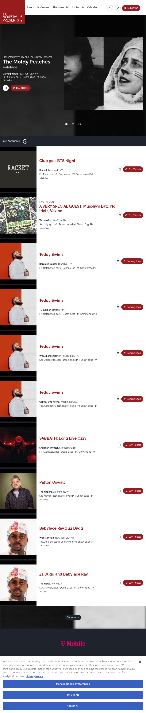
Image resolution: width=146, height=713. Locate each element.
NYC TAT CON (46, 202)
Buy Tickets (22, 88)
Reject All (73, 695)
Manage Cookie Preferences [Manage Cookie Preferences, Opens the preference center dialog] (73, 683)
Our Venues (43, 7)
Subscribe (133, 8)
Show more (73, 617)
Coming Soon (134, 261)
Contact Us (78, 7)
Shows (30, 7)
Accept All (73, 705)
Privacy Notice (34, 676)
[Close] (140, 662)
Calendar (92, 7)
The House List (61, 7)
